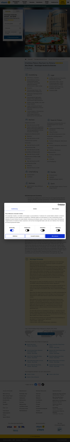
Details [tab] (35, 208)
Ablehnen (15, 236)
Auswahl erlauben (35, 236)
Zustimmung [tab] (14, 208)
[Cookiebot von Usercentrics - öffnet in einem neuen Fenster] (59, 205)
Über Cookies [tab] (55, 208)
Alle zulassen (55, 236)
